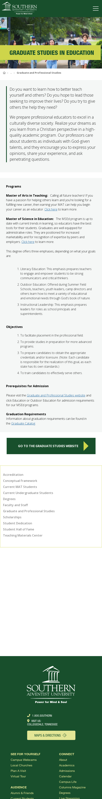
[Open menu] (96, 8)
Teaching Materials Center (23, 535)
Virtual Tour (18, 776)
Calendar (65, 776)
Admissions (67, 770)
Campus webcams (24, 759)
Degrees (9, 499)
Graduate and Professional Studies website (56, 397)
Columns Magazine (72, 787)
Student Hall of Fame (18, 529)
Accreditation (13, 475)
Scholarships (12, 517)
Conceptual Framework (20, 481)
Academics (66, 765)
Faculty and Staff (15, 505)
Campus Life (68, 781)
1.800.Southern (39, 715)
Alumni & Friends (22, 793)
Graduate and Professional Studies (29, 511)
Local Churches (21, 765)
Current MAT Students (20, 487)
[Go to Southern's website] (19, 8)
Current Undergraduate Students (28, 493)
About (63, 759)
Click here (50, 211)
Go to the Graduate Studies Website (53, 448)
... (11, 72)
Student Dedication (17, 523)
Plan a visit (18, 770)
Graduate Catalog (23, 425)
